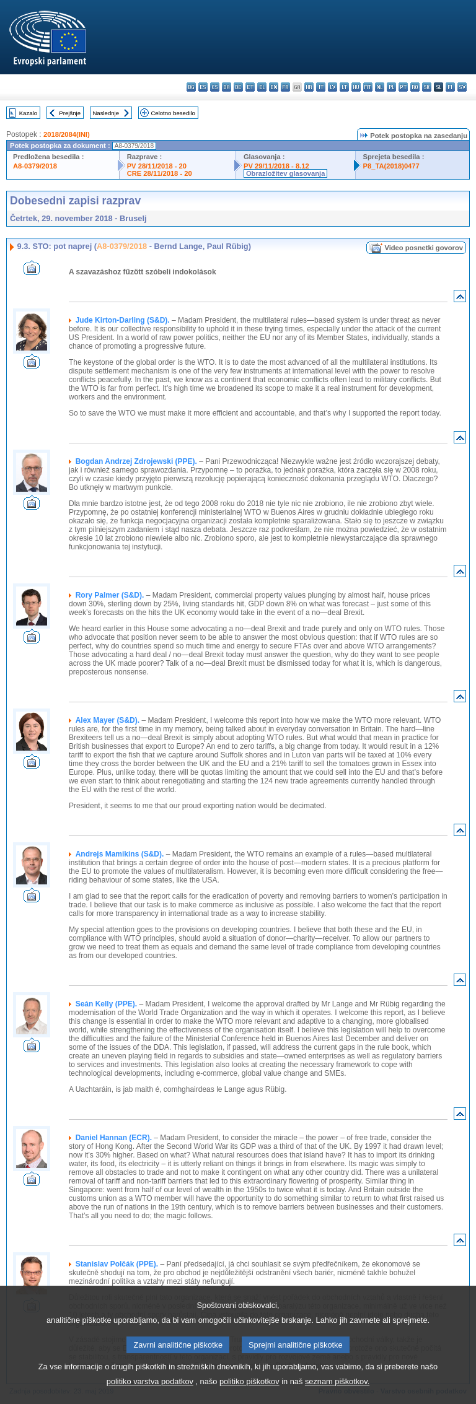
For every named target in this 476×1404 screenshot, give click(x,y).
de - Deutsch (238, 87)
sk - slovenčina (426, 87)
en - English (273, 87)
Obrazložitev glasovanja (285, 173)
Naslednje (105, 113)
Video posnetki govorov (423, 247)
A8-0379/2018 (35, 166)
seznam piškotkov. (337, 1393)
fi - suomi (450, 87)
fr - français (285, 87)
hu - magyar (356, 87)
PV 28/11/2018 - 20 (157, 166)
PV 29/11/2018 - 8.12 (276, 166)
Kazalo (28, 113)
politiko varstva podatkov (150, 1393)
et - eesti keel (250, 87)
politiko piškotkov (249, 1393)
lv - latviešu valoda (332, 87)
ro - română (415, 87)
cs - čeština (214, 87)
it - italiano (320, 87)
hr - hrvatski (309, 87)
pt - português (403, 87)
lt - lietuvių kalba (344, 87)
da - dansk (226, 87)
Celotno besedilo (173, 113)
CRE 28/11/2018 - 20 (159, 173)
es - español (203, 87)
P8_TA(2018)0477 (391, 166)
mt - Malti (367, 87)
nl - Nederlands (379, 87)
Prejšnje (70, 113)
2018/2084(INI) (66, 134)
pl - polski (391, 87)
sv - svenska (462, 87)
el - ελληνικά (262, 87)
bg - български (191, 87)
